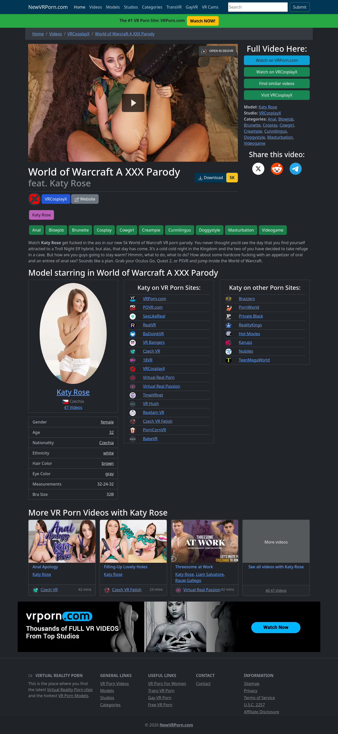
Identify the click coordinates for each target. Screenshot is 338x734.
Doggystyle (254, 137)
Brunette (252, 125)
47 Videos (73, 407)
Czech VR (151, 351)
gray (109, 473)
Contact (203, 683)
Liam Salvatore (210, 574)
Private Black (251, 316)
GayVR (192, 7)
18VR (148, 360)
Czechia (106, 442)
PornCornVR (154, 430)
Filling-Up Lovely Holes (125, 567)
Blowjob (285, 119)
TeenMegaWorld (254, 360)
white (108, 453)
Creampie (253, 131)
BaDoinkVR (153, 333)
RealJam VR (153, 412)
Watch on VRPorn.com (277, 60)
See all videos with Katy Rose (276, 567)
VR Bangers (154, 342)
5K (232, 177)
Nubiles (246, 351)
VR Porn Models (73, 695)
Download (210, 177)
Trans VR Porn (161, 690)
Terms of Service (259, 697)
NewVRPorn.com (48, 7)
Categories (152, 7)
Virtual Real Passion (161, 386)
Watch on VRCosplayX (276, 72)
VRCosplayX (56, 199)
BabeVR (150, 438)
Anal (272, 119)
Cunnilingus (275, 131)
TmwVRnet (153, 395)
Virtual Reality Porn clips (70, 689)
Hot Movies (249, 333)
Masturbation (280, 137)
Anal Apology (45, 567)
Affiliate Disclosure (261, 712)
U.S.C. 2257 (254, 705)
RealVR (149, 325)
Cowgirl (286, 125)
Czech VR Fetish (158, 421)
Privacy (250, 690)
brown (108, 463)
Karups (245, 342)
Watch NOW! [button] (202, 21)
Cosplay (270, 125)
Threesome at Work (194, 567)
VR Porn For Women (167, 683)
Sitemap (252, 683)
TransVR (174, 7)
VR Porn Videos (114, 683)
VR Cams (210, 7)
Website (84, 199)
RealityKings (250, 325)
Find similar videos (277, 83)
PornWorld (249, 307)
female (107, 422)
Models (113, 7)
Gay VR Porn (160, 697)
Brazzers (247, 298)
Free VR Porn (160, 705)
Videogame (254, 143)
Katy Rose (268, 107)
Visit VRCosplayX (276, 95)
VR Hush (151, 403)
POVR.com (153, 307)
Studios (131, 7)
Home (80, 7)
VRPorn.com (154, 298)
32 (111, 432)
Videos (95, 7)
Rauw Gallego (188, 580)
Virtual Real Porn (159, 377)
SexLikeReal (154, 316)
